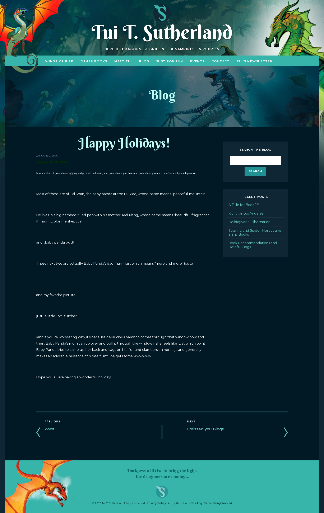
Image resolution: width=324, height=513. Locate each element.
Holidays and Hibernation (249, 222)
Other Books (93, 61)
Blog (144, 61)
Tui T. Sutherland (162, 32)
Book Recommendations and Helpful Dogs (252, 245)
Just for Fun (169, 61)
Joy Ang (196, 503)
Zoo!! (49, 429)
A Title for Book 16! (243, 205)
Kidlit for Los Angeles (245, 213)
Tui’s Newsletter (254, 61)
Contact (221, 61)
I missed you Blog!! (205, 429)
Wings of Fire (59, 61)
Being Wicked (222, 503)
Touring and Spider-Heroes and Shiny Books (254, 232)
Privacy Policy (156, 503)
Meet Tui (123, 61)
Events (197, 61)
